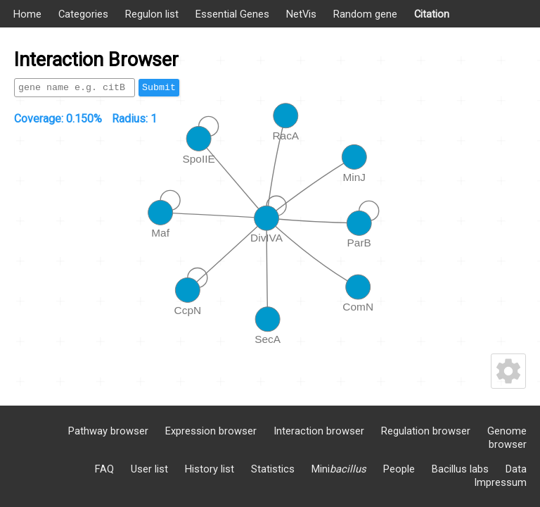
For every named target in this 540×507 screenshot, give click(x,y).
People (399, 469)
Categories (83, 14)
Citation (431, 14)
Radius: (134, 118)
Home (27, 14)
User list (149, 469)
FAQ (104, 469)
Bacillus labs (460, 469)
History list (209, 469)
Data (516, 469)
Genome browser (507, 438)
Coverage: (58, 118)
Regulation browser (425, 431)
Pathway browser (108, 431)
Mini (338, 469)
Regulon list (152, 14)
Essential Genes (232, 14)
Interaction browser (319, 431)
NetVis (301, 14)
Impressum (500, 482)
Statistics (273, 469)
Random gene (365, 14)
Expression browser (211, 431)
